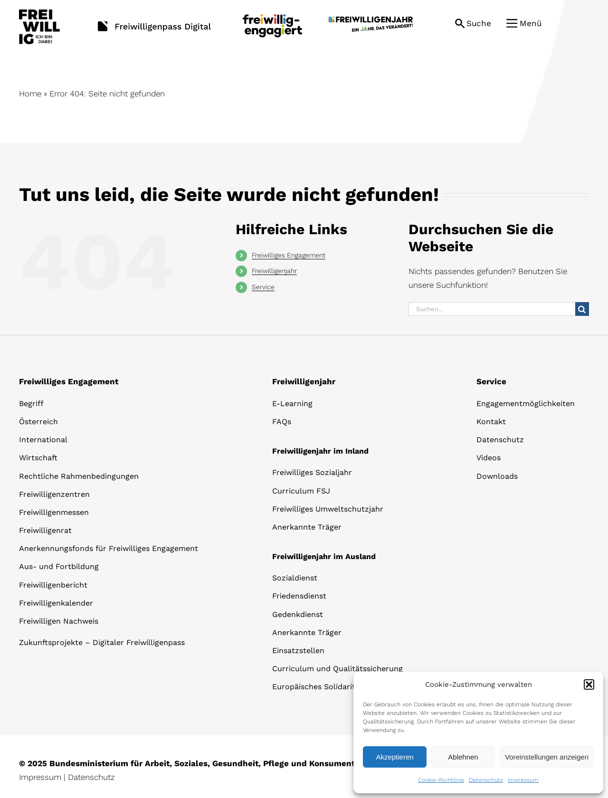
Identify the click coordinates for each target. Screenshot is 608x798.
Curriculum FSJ (301, 490)
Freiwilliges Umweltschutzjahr (327, 508)
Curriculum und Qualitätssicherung (337, 668)
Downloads (497, 476)
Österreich (38, 421)
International (43, 439)
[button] (589, 684)
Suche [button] (478, 23)
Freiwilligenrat (45, 530)
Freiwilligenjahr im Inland (320, 451)
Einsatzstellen (298, 650)
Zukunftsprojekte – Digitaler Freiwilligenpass (102, 642)
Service (263, 287)
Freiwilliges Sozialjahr (312, 472)
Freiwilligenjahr (274, 271)
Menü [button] (531, 23)
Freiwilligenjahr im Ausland (324, 556)
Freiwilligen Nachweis (58, 621)
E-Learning (292, 403)
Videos (488, 457)
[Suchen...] (491, 309)
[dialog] (478, 732)
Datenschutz (486, 780)
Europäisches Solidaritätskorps (330, 686)
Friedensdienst (299, 595)
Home (30, 93)
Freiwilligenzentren (54, 494)
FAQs (281, 421)
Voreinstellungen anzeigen (547, 757)
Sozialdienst (294, 577)
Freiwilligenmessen (54, 512)
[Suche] (582, 309)
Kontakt (491, 421)
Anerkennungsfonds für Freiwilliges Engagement (108, 548)
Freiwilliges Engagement (288, 255)
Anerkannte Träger (307, 527)
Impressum (523, 780)
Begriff (31, 403)
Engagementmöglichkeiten (525, 403)
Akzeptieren (394, 757)
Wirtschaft (38, 457)
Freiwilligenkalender (56, 603)
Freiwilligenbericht (53, 584)
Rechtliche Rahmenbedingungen (79, 476)
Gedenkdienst (297, 614)
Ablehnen (463, 757)
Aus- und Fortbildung (59, 566)
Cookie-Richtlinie (441, 780)
